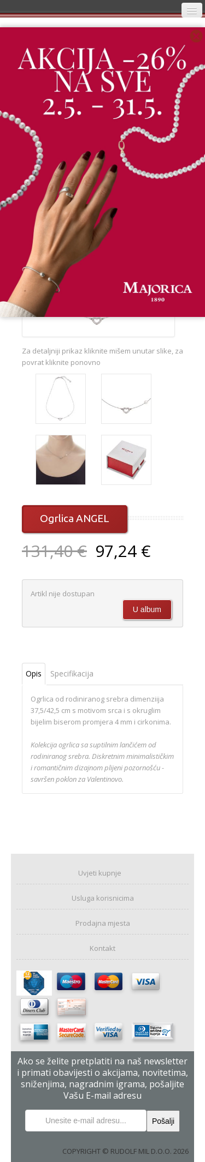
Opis (34, 673)
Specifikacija (71, 673)
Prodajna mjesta (102, 923)
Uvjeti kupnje (99, 873)
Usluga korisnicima (103, 898)
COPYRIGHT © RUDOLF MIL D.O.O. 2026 (125, 1151)
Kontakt (102, 948)
